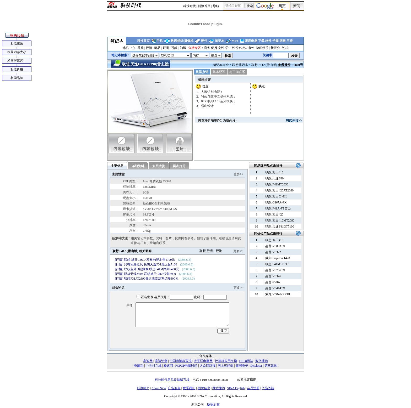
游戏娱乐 (262, 48)
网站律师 (218, 388)
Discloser (256, 365)
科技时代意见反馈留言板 (172, 380)
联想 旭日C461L (276, 196)
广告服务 (174, 388)
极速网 (168, 365)
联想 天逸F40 (274, 178)
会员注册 (253, 388)
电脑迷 (138, 365)
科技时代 (189, 6)
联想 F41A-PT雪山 (277, 208)
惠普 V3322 (273, 252)
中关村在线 (153, 365)
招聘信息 (204, 388)
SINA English (236, 388)
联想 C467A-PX (275, 202)
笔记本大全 (221, 65)
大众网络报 (207, 365)
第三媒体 (270, 365)
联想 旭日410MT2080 (279, 220)
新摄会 (275, 48)
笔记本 (219, 41)
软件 (268, 41)
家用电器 (251, 41)
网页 (282, 6)
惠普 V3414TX (275, 288)
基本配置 (219, 72)
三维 (289, 41)
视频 (174, 48)
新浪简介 (143, 388)
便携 (214, 48)
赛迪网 (148, 361)
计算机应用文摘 (226, 361)
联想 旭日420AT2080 (279, 190)
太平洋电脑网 (203, 361)
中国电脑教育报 (181, 361)
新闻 (296, 6)
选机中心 (128, 48)
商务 (207, 48)
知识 (183, 48)
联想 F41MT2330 (276, 184)
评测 (166, 48)
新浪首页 (204, 6)
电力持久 (248, 48)
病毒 (282, 41)
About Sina (159, 388)
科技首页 (143, 41)
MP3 (235, 41)
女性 (221, 48)
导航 (216, 6)
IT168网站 (246, 361)
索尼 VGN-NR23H (277, 294)
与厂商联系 (237, 72)
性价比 (237, 48)
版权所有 (213, 404)
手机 (159, 41)
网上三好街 (225, 365)
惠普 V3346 (273, 276)
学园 (275, 41)
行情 (149, 48)
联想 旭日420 (274, 214)
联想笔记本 (240, 65)
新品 (157, 48)
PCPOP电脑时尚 (186, 365)
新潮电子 (242, 365)
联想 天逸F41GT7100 (279, 226)
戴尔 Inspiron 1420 (277, 258)
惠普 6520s (272, 282)
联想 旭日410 (274, 172)
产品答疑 (268, 388)
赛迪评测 (161, 361)
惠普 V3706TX (275, 270)
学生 (228, 48)
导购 (140, 48)
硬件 (204, 41)
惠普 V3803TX (275, 246)
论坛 (285, 48)
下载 (261, 41)
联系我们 (189, 388)
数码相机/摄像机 (182, 41)
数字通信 (261, 361)
